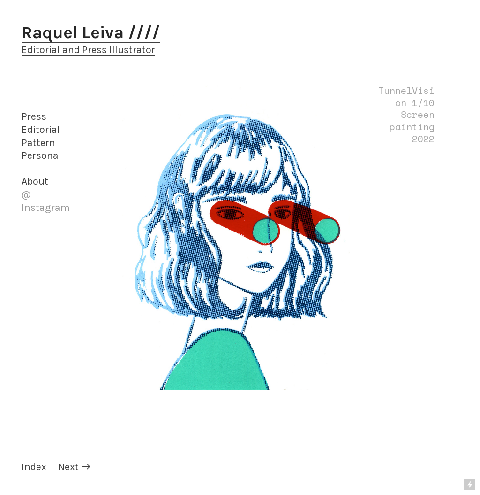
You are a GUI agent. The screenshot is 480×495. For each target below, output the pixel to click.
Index (34, 466)
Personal (41, 155)
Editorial (41, 129)
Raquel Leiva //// (91, 32)
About (35, 181)
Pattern (38, 142)
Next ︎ (74, 466)
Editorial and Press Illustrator (88, 49)
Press (34, 116)
